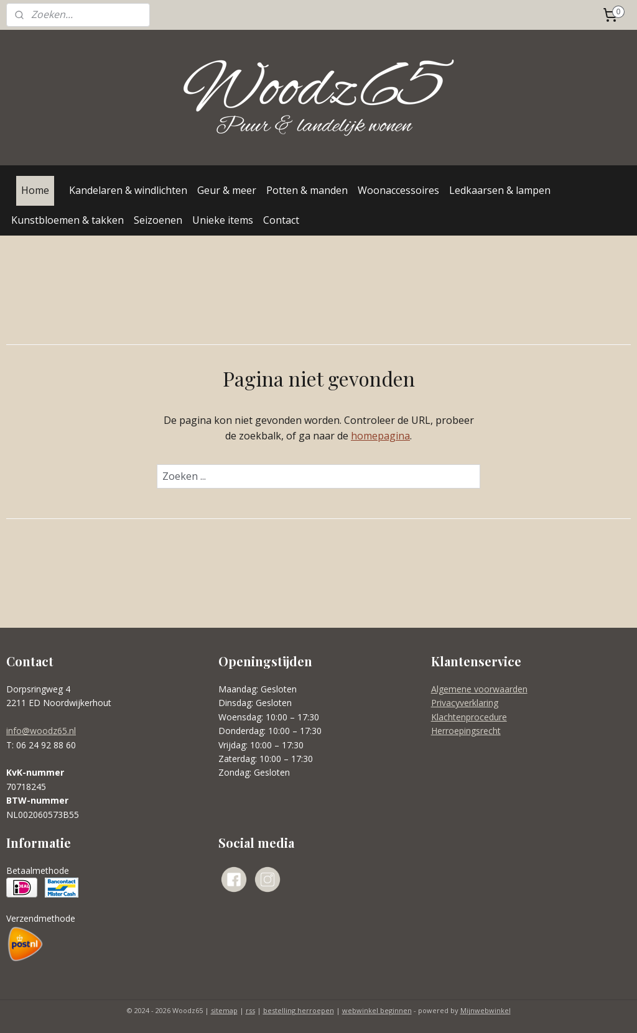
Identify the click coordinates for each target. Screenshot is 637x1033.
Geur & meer (226, 190)
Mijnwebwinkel (485, 1010)
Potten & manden (307, 190)
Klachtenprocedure (469, 717)
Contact (281, 220)
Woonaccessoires (398, 190)
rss (250, 1010)
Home (35, 190)
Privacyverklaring (464, 703)
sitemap (224, 1010)
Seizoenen (158, 220)
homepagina (380, 436)
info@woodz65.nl (41, 731)
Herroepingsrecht (466, 731)
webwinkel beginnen (377, 1010)
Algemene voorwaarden (479, 689)
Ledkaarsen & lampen (500, 190)
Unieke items (222, 220)
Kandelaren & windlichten (128, 190)
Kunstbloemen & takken (67, 220)
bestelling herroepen (298, 1010)
